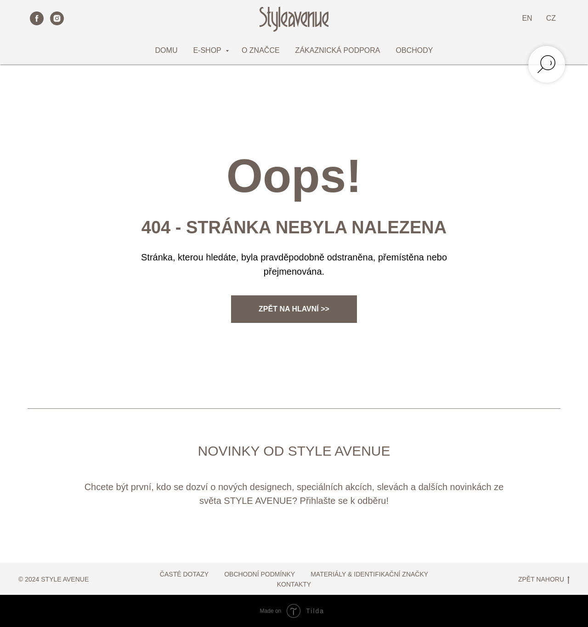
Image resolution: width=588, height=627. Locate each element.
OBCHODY (414, 50)
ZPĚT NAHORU (544, 580)
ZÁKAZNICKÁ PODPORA (337, 50)
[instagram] (57, 18)
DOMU (166, 50)
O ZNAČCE (261, 50)
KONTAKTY (294, 584)
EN (527, 18)
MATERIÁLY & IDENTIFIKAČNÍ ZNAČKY (369, 574)
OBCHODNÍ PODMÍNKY (259, 574)
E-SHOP (208, 50)
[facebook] (37, 18)
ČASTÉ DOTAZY (184, 574)
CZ (551, 18)
